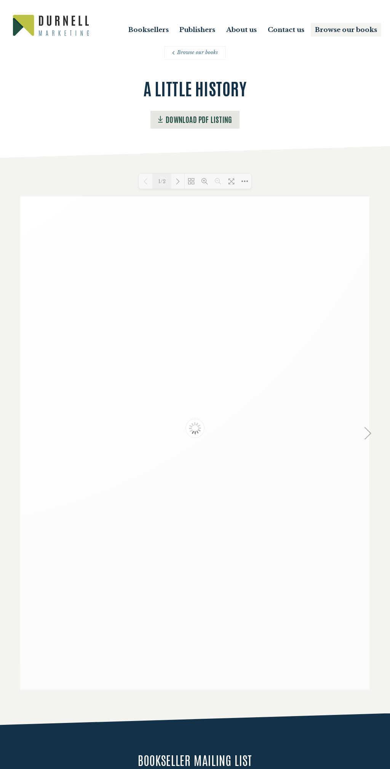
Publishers (197, 30)
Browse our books (346, 30)
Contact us (286, 30)
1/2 (162, 181)
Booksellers (148, 30)
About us (241, 30)
